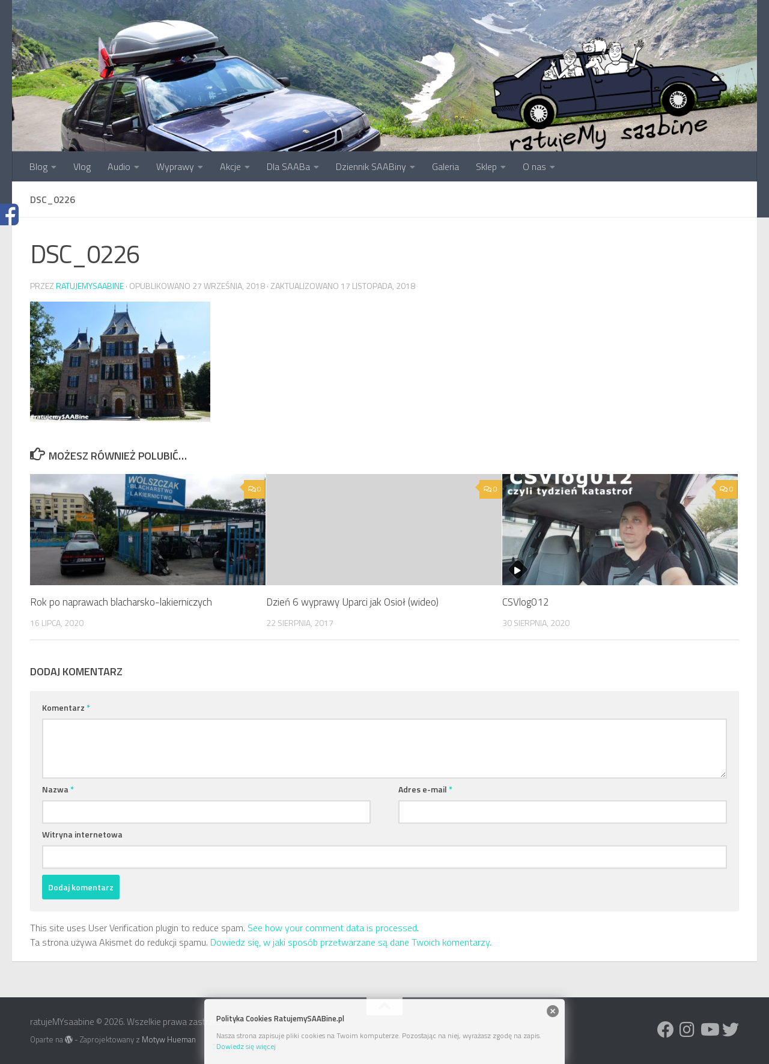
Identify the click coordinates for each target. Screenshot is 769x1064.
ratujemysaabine (90, 285)
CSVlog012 (525, 602)
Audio (119, 166)
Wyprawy (175, 166)
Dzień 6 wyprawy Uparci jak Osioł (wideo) (352, 602)
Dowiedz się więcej (246, 1046)
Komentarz (66, 707)
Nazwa (58, 789)
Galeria (445, 166)
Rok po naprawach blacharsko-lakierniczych (121, 602)
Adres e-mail (425, 789)
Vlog (82, 166)
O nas (534, 166)
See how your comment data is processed (332, 927)
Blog (38, 166)
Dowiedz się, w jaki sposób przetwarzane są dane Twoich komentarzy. (350, 942)
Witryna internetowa (82, 834)
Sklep (486, 166)
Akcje (230, 166)
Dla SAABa (288, 166)
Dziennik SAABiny (371, 166)
